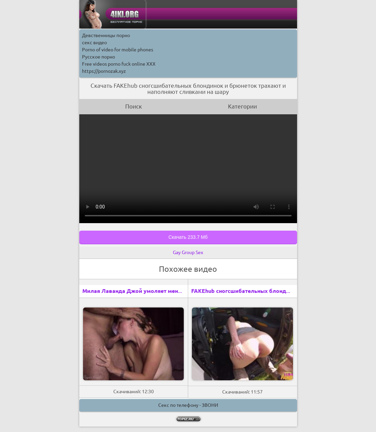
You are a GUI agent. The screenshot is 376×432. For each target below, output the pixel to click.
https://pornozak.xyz (104, 71)
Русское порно (98, 57)
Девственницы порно (106, 35)
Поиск (133, 106)
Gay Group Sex (188, 252)
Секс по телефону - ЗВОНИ (188, 405)
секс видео (94, 42)
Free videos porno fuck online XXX (119, 64)
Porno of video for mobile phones (117, 49)
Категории (242, 106)
